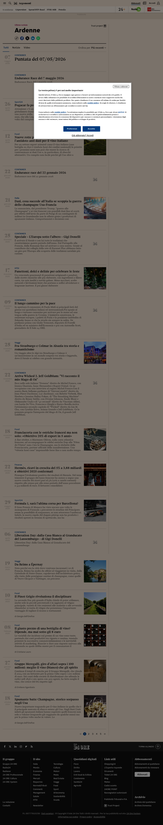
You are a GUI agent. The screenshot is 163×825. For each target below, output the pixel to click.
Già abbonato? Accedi (82, 135)
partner (121, 112)
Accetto (91, 129)
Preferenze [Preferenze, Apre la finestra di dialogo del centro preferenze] (72, 129)
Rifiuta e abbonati (121, 86)
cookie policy (93, 103)
